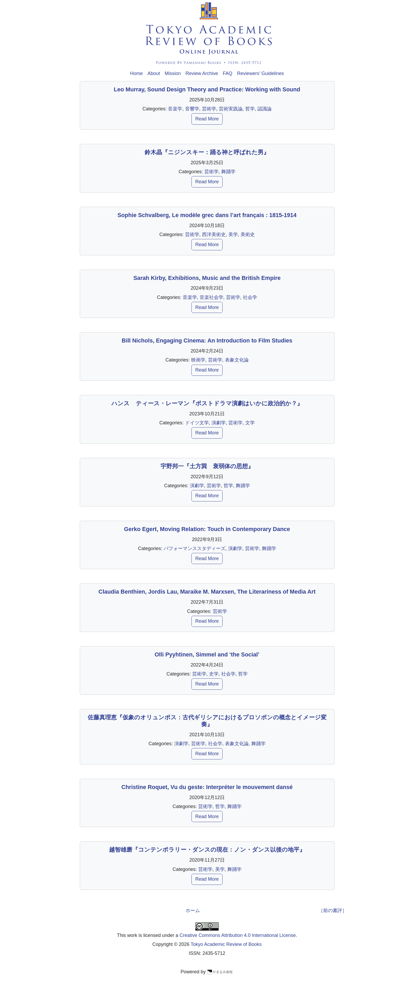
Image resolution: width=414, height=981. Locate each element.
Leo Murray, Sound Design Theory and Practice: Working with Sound (207, 89)
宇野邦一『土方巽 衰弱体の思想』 (207, 466)
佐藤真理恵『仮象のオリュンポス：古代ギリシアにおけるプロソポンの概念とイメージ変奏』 (207, 720)
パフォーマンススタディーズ (194, 548)
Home (136, 73)
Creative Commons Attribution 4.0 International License (238, 935)
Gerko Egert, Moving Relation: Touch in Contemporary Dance (207, 529)
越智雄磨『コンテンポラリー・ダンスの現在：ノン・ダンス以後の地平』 (207, 849)
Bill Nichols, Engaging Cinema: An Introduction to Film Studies (207, 340)
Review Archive (202, 73)
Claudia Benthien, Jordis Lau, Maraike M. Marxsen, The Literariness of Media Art (207, 591)
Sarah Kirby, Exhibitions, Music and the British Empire (207, 278)
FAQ (227, 73)
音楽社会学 (211, 297)
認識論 (264, 108)
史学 (214, 674)
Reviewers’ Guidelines (260, 73)
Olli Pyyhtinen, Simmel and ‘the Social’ (206, 654)
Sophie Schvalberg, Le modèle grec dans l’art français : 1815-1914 (207, 215)
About (154, 73)
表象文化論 (237, 360)
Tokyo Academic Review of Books (226, 944)
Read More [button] (207, 118)
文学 (250, 422)
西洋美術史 (214, 234)
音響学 (192, 108)
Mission (173, 73)
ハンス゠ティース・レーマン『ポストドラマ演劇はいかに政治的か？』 (207, 403)
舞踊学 (228, 171)
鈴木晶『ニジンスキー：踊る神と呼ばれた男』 (207, 152)
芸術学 (209, 108)
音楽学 (175, 108)
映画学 (198, 360)
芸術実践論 (231, 108)
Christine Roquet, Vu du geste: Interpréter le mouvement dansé (207, 787)
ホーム (193, 910)
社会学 (250, 297)
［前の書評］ (332, 910)
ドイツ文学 (197, 422)
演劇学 (218, 422)
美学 (233, 234)
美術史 (248, 234)
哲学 (250, 108)
